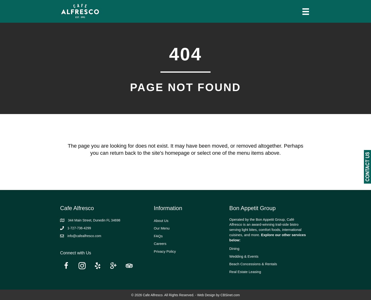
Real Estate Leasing (245, 272)
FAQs (158, 236)
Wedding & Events (243, 256)
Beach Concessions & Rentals (253, 264)
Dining (234, 249)
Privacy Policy (165, 251)
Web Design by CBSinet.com (218, 295)
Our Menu (162, 228)
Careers (160, 244)
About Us (161, 221)
